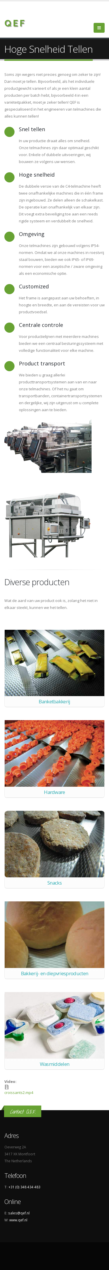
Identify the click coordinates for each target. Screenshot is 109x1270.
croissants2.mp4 (18, 1092)
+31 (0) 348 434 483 (24, 1187)
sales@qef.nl (19, 1213)
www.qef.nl (18, 1220)
